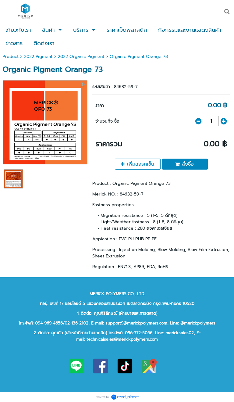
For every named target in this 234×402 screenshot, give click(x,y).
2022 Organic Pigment (81, 56)
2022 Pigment (38, 56)
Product (10, 56)
